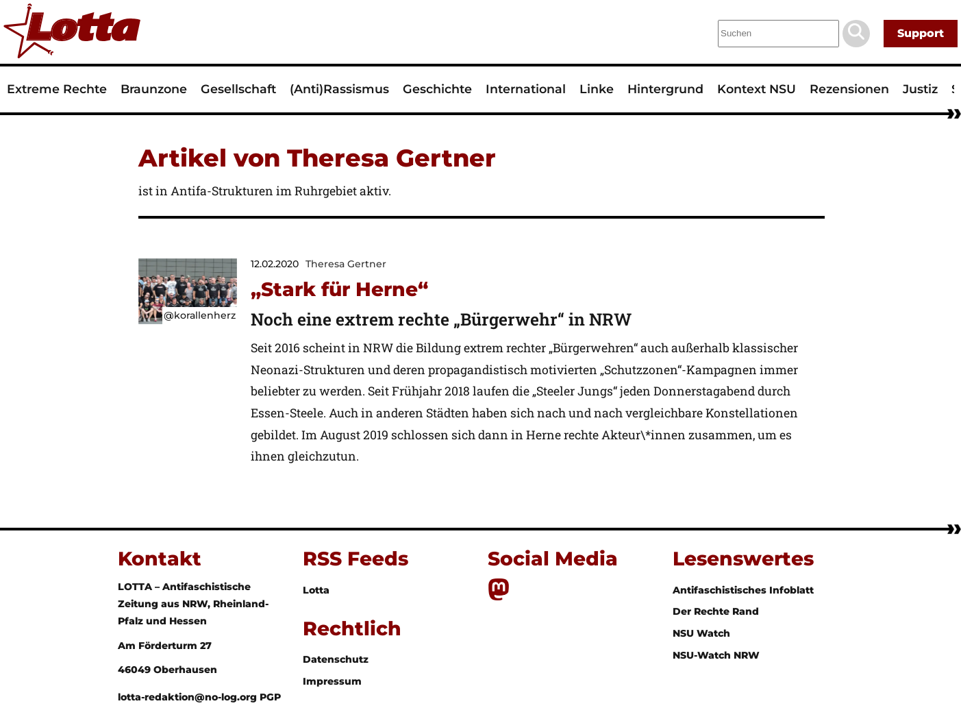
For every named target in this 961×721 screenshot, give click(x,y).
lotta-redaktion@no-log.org (189, 697)
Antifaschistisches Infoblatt (743, 590)
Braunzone (154, 89)
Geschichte (437, 89)
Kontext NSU (756, 89)
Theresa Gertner (345, 264)
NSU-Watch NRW (716, 655)
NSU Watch (701, 633)
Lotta (316, 590)
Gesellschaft (238, 89)
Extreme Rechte (57, 89)
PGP (270, 697)
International (526, 89)
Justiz (920, 89)
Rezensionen (849, 89)
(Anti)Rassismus (339, 89)
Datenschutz (336, 659)
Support (920, 33)
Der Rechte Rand (716, 611)
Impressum (332, 681)
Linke (596, 89)
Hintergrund (665, 89)
